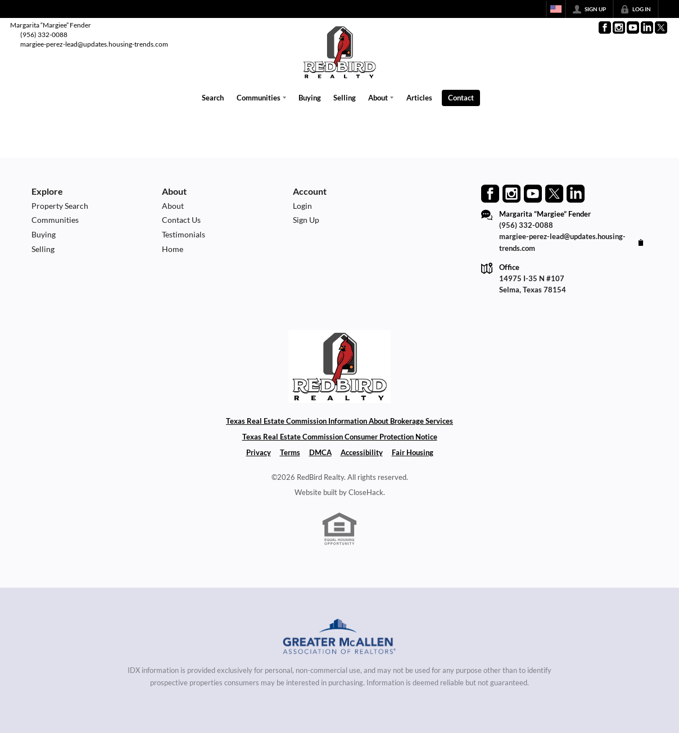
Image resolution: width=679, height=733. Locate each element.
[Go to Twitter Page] (661, 27)
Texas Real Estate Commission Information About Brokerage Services (339, 420)
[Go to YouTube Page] (633, 27)
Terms (290, 452)
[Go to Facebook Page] (605, 27)
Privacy (258, 452)
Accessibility (362, 452)
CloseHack (365, 491)
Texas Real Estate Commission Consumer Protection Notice (339, 436)
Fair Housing (412, 452)
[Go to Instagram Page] (619, 27)
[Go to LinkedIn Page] (647, 27)
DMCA (320, 452)
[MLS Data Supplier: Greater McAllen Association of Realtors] (339, 637)
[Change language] (556, 9)
